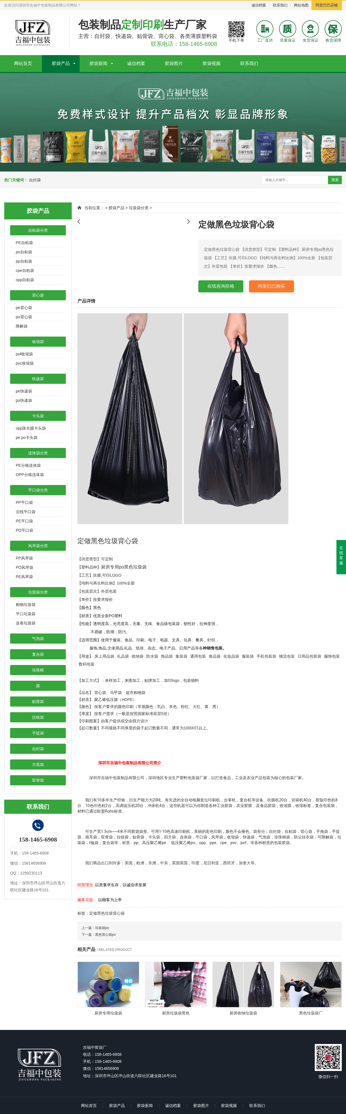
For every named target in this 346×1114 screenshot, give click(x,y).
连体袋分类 (38, 453)
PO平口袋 (24, 530)
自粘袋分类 (38, 230)
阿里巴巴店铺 (327, 5)
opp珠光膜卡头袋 (31, 428)
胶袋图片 (174, 63)
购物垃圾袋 (25, 604)
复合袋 (38, 654)
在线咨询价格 (220, 286)
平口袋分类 (38, 490)
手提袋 (38, 733)
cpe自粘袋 (25, 270)
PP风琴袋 (24, 558)
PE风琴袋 (24, 576)
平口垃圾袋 (25, 614)
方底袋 (38, 764)
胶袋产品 (61, 63)
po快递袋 (24, 400)
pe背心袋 (24, 307)
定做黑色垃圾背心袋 (107, 913)
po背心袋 (24, 317)
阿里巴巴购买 (271, 286)
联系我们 (280, 5)
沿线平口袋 (25, 511)
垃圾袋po (102, 928)
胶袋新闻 (98, 63)
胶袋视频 (212, 63)
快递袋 (38, 378)
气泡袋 (38, 638)
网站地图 (301, 5)
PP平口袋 (24, 502)
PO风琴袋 (24, 567)
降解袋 (22, 326)
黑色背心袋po (105, 935)
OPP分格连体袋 (30, 474)
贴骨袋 (38, 701)
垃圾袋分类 (38, 592)
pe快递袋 (24, 391)
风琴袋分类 (38, 546)
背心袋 (38, 295)
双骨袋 (38, 780)
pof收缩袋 (24, 354)
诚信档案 (258, 5)
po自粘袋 (24, 252)
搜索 (335, 180)
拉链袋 (38, 717)
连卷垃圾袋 (25, 623)
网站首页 (23, 63)
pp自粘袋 (24, 261)
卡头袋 (38, 416)
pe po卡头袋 (26, 437)
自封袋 (35, 180)
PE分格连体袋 (28, 465)
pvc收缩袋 (25, 363)
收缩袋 (38, 341)
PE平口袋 (24, 521)
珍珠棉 (38, 670)
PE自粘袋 (24, 242)
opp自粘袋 (25, 280)
